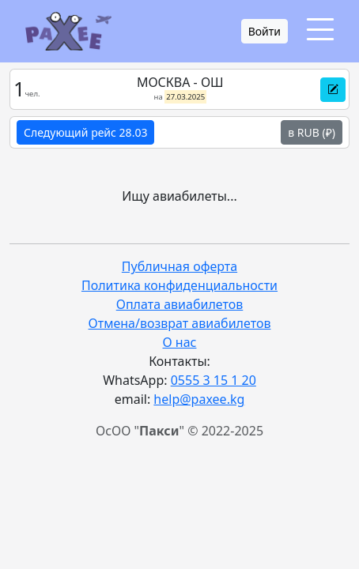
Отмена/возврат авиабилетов (180, 323)
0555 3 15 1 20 (213, 380)
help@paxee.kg (198, 399)
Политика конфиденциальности (179, 285)
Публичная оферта (179, 266)
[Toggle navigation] (320, 29)
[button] (333, 89)
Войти (264, 31)
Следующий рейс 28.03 (85, 132)
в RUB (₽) (311, 132)
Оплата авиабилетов (180, 304)
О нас (180, 342)
